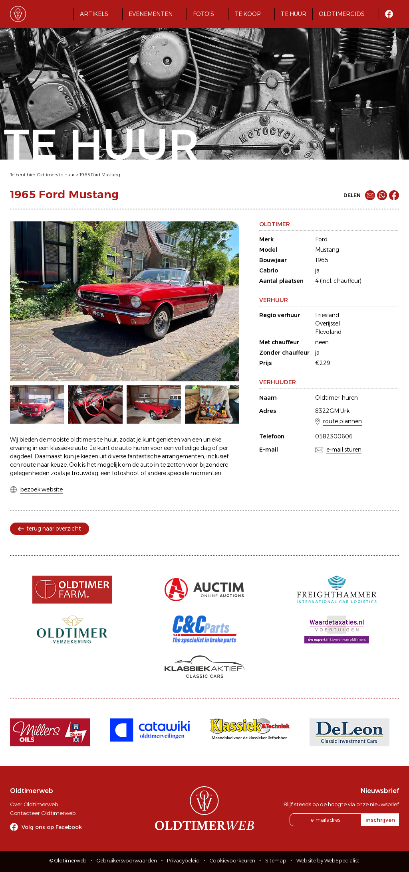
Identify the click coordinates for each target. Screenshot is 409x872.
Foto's (203, 14)
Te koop (247, 14)
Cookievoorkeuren (232, 861)
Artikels (94, 14)
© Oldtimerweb (68, 861)
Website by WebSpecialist (327, 861)
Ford (321, 239)
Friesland (327, 315)
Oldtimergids (342, 14)
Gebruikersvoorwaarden (127, 861)
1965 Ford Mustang (99, 175)
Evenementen (151, 14)
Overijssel (327, 323)
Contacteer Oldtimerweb (42, 813)
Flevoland (328, 331)
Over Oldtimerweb (34, 804)
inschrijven (380, 820)
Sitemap (275, 861)
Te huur (293, 14)
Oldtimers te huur (56, 175)
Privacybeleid (183, 861)
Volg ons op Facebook (52, 827)
